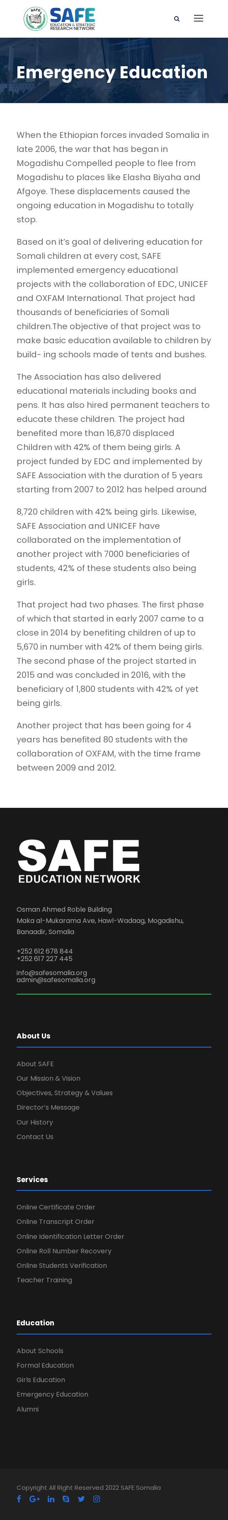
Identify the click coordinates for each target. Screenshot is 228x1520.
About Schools (40, 1351)
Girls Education (41, 1380)
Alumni (28, 1409)
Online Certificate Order (56, 1207)
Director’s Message (48, 1107)
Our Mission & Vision (48, 1078)
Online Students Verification (62, 1265)
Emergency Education (52, 1394)
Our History (35, 1122)
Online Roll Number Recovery (64, 1251)
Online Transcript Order (56, 1221)
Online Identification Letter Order (70, 1236)
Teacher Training (44, 1280)
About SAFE (35, 1064)
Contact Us (35, 1137)
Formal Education (45, 1365)
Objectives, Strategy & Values (65, 1093)
